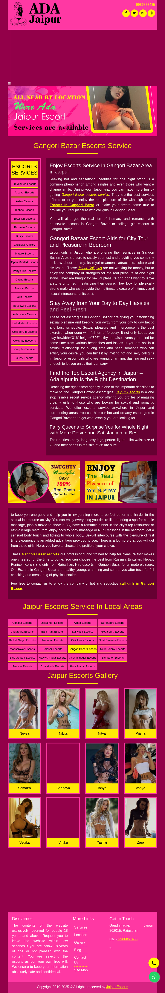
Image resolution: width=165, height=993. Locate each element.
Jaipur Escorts (128, 392)
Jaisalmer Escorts (52, 622)
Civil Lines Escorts (82, 640)
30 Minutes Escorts (25, 183)
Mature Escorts (24, 253)
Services (80, 927)
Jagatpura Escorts (22, 631)
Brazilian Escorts (24, 218)
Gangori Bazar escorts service (85, 194)
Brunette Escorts (24, 227)
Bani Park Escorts (52, 631)
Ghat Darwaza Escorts (113, 640)
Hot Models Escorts (24, 323)
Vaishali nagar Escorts (82, 657)
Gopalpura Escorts (112, 631)
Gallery (79, 942)
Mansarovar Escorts (22, 649)
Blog (77, 950)
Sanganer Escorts (113, 657)
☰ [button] (9, 84)
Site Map (81, 970)
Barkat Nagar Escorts (22, 640)
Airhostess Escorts (24, 314)
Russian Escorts (24, 288)
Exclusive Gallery (24, 244)
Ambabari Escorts (52, 640)
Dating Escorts (24, 279)
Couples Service (24, 349)
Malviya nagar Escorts (52, 657)
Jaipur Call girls (90, 268)
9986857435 (145, 4)
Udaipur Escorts (22, 622)
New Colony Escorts (112, 649)
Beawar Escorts (22, 666)
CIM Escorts (24, 297)
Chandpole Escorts (52, 666)
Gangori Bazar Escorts (83, 649)
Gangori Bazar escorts (40, 554)
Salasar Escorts (52, 649)
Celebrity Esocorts (24, 340)
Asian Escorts (24, 201)
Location (80, 935)
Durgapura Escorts (112, 622)
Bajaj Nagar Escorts (82, 666)
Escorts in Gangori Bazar (72, 205)
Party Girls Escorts (24, 271)
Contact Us (80, 960)
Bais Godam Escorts (22, 657)
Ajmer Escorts (82, 622)
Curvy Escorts (24, 358)
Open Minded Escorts (24, 262)
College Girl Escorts (24, 331)
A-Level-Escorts (24, 192)
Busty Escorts (24, 236)
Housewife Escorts (24, 305)
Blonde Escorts (24, 209)
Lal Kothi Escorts (82, 631)
